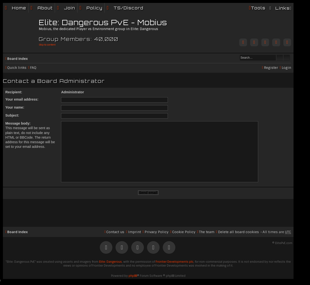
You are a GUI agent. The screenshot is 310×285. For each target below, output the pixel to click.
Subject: (12, 115)
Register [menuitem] (271, 67)
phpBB (133, 276)
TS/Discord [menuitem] (128, 7)
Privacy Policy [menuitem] (157, 232)
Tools (258, 7)
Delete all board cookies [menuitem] (238, 232)
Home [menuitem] (19, 7)
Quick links (16, 67)
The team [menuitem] (206, 232)
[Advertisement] (148, 211)
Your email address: (22, 99)
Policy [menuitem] (94, 7)
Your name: (14, 107)
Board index (17, 58)
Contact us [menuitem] (115, 232)
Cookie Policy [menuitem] (183, 232)
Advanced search (286, 58)
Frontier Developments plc (174, 262)
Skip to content (47, 44)
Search (279, 58)
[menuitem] (42, 7)
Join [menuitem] (69, 7)
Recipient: (13, 92)
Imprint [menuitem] (134, 232)
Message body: (18, 123)
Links (282, 8)
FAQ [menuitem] (33, 67)
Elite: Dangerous (110, 262)
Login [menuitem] (286, 67)
